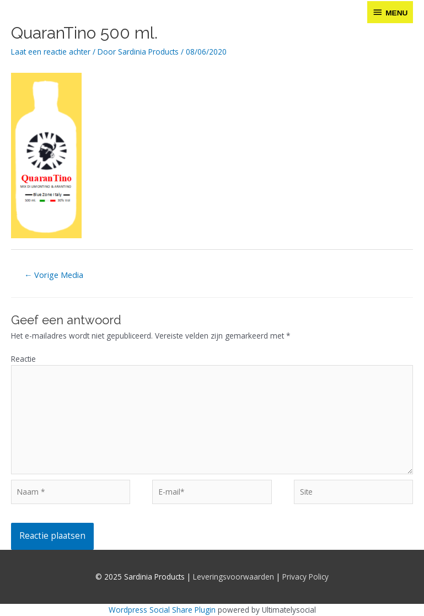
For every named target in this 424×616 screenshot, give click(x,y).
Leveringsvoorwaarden (233, 576)
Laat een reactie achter (50, 51)
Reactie (23, 358)
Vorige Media (54, 274)
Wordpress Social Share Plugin (163, 609)
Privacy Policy (305, 576)
